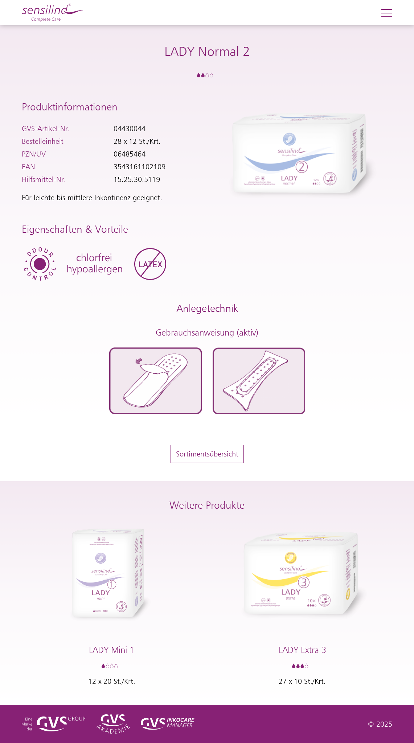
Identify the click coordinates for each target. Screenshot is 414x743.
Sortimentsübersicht (207, 454)
